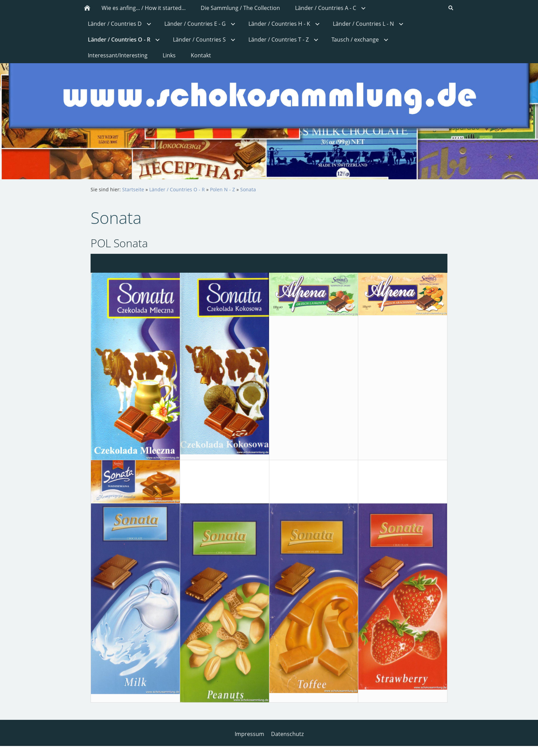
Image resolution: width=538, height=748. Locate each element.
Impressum (249, 734)
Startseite (133, 189)
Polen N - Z (222, 189)
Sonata (248, 189)
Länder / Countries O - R (177, 189)
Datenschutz (287, 734)
